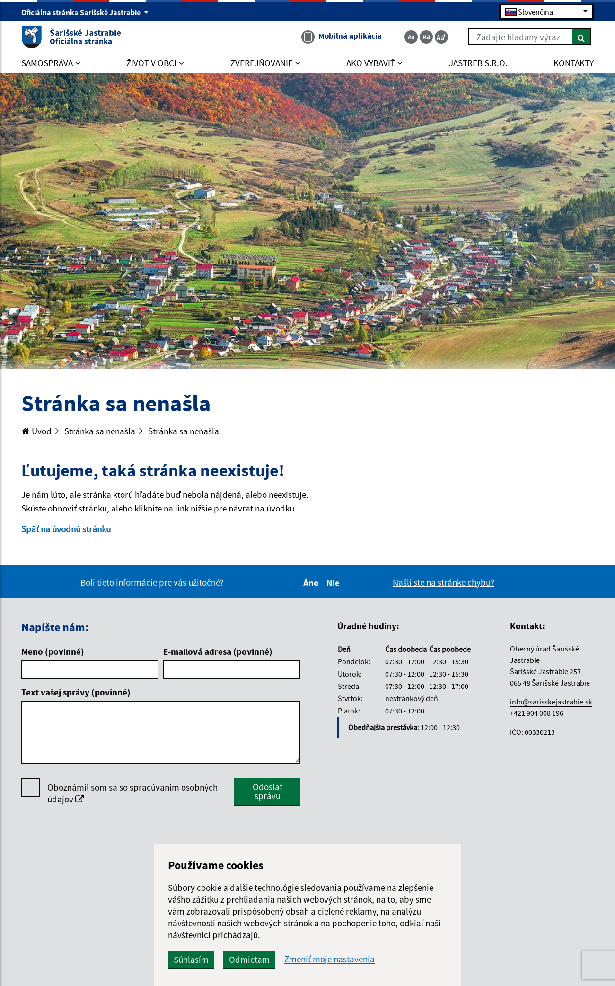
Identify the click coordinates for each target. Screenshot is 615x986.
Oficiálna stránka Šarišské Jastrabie (85, 12)
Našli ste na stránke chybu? (443, 582)
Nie (334, 583)
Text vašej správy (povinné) (76, 692)
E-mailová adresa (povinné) (217, 651)
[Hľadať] (581, 36)
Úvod (36, 431)
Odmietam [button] (249, 959)
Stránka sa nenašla (99, 431)
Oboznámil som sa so (132, 793)
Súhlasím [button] (191, 959)
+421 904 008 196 (536, 713)
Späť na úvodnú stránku (66, 529)
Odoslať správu (267, 791)
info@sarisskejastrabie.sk (551, 701)
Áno (312, 583)
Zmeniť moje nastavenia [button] (329, 959)
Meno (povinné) (52, 651)
